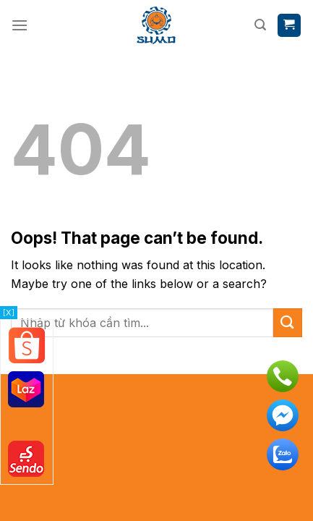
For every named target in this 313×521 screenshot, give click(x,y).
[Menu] (19, 25)
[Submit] (287, 322)
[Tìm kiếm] (260, 25)
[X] (8, 313)
